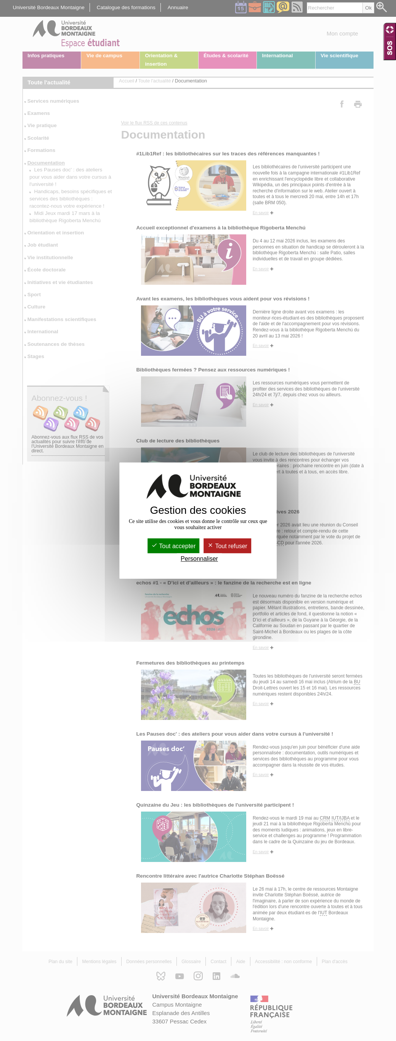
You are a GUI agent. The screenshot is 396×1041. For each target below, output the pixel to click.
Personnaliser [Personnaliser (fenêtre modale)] (199, 558)
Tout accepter (173, 546)
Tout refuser (227, 546)
